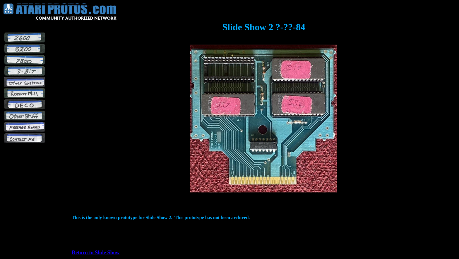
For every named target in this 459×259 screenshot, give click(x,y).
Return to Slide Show (96, 252)
